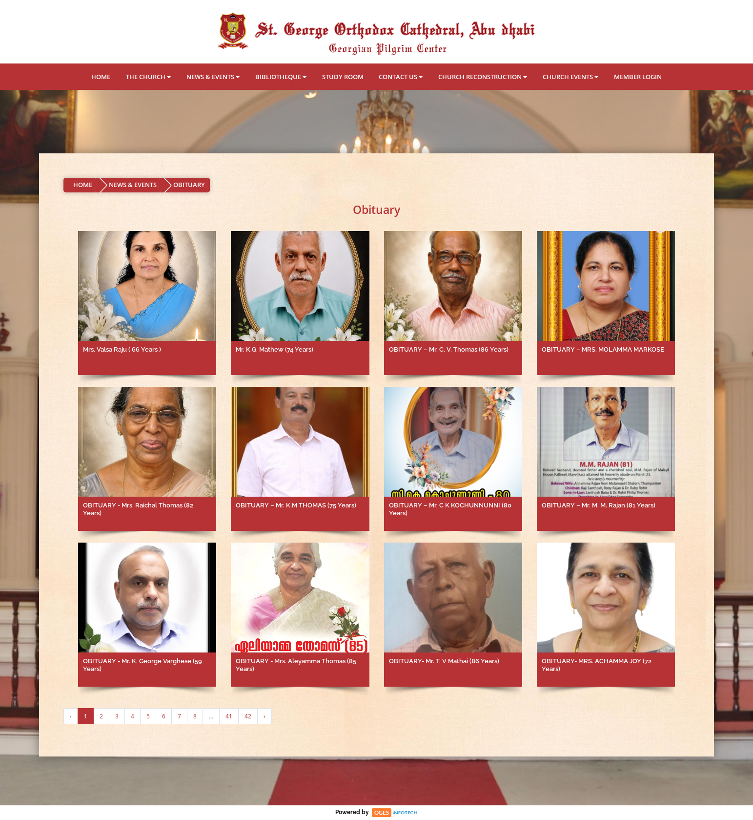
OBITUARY (189, 184)
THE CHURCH (148, 76)
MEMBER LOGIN (638, 76)
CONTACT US (401, 76)
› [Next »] (264, 716)
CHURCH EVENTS (570, 76)
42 (247, 716)
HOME (100, 76)
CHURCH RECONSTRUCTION (482, 76)
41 (228, 716)
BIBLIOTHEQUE (280, 76)
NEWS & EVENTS (213, 76)
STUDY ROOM (343, 76)
